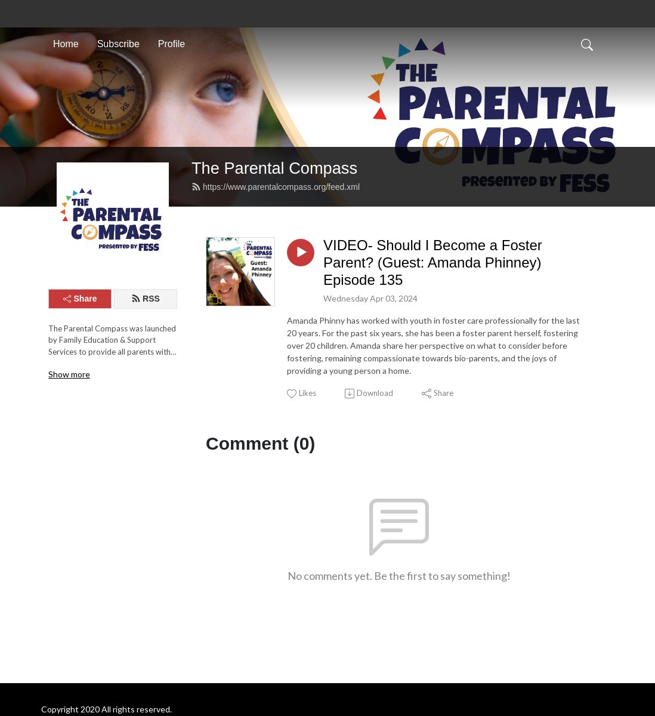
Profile (171, 44)
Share (80, 298)
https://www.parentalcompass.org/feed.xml (275, 187)
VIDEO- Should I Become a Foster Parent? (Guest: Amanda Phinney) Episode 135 (432, 262)
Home (66, 44)
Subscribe (118, 44)
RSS (145, 298)
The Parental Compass (274, 168)
